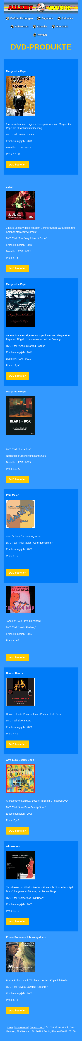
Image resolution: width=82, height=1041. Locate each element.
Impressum (21, 1027)
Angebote (47, 18)
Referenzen (21, 26)
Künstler (42, 26)
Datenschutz (37, 1027)
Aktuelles (67, 18)
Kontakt (42, 34)
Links (10, 1027)
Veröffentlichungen (21, 18)
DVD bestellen (17, 164)
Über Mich (62, 26)
